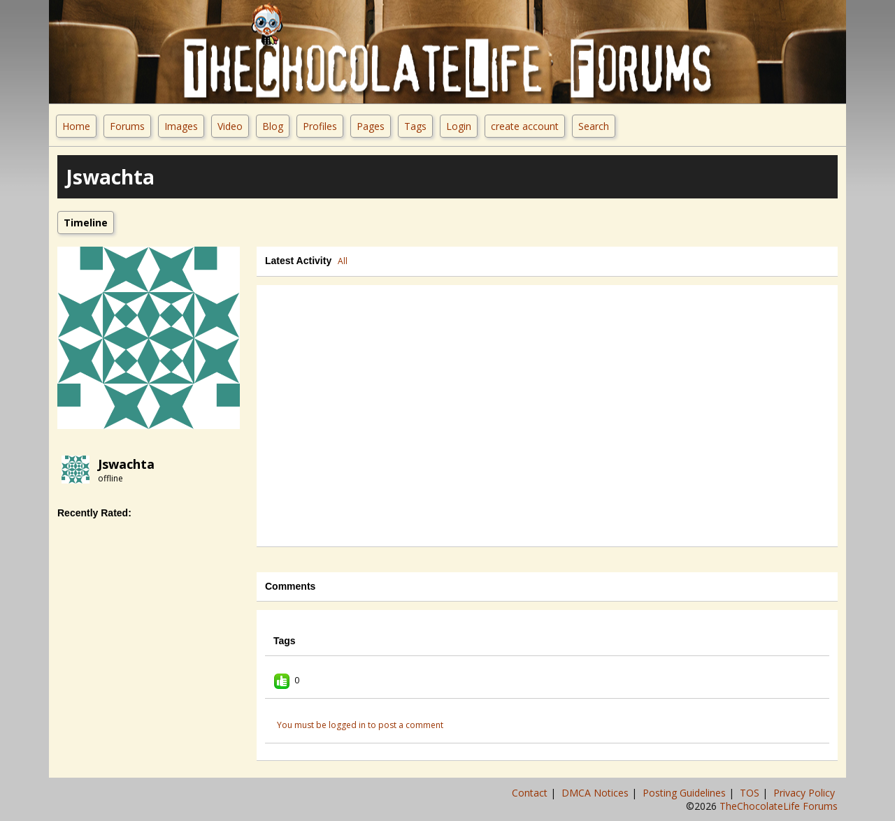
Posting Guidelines (686, 792)
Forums (127, 126)
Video (230, 126)
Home (76, 126)
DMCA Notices (596, 792)
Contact (531, 792)
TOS (751, 792)
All (343, 261)
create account (525, 126)
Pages (371, 126)
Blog (272, 126)
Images (181, 126)
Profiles (320, 126)
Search (593, 126)
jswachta (126, 464)
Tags (415, 126)
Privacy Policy (805, 792)
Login (458, 126)
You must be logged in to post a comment (360, 725)
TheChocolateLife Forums (778, 806)
